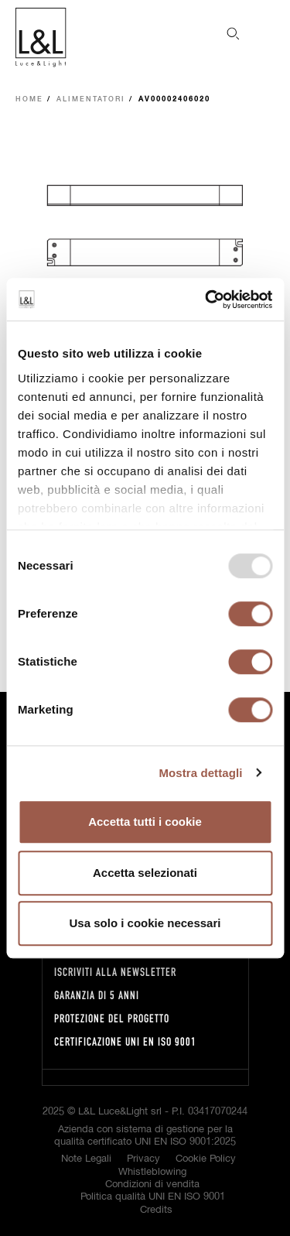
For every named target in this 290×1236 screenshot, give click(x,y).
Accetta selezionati (145, 872)
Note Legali (86, 1159)
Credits (156, 1210)
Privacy (143, 1159)
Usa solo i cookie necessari (145, 923)
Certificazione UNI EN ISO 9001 (125, 1041)
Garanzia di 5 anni (96, 995)
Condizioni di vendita (152, 1185)
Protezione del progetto (111, 1018)
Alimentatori (90, 99)
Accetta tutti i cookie (145, 821)
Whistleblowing (152, 1172)
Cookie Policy (206, 1159)
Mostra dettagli (200, 772)
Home (29, 99)
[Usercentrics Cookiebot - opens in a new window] (206, 299)
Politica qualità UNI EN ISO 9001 (152, 1197)
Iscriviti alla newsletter (115, 972)
